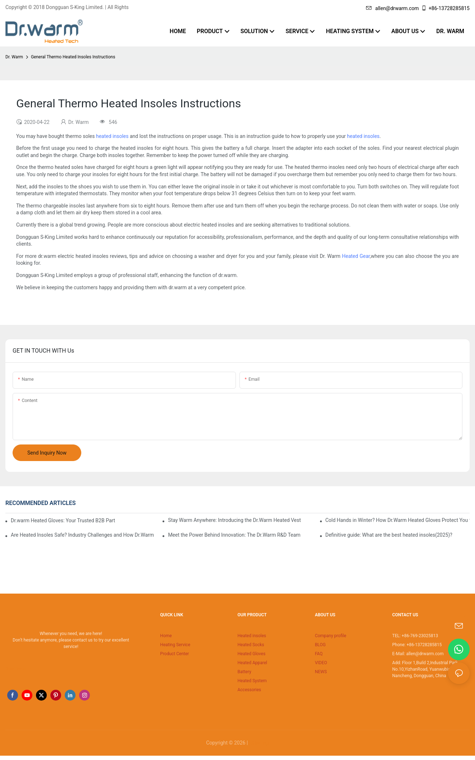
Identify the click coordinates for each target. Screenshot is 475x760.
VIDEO (321, 662)
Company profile (330, 635)
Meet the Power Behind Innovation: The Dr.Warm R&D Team (234, 535)
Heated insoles (251, 635)
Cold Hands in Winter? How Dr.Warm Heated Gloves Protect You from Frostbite (397, 520)
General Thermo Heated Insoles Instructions (73, 56)
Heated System (251, 680)
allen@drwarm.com (392, 8)
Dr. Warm (14, 56)
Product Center (174, 653)
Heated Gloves (251, 653)
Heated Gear (356, 256)
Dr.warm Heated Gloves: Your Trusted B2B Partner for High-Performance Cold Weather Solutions (63, 520)
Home (166, 635)
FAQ (319, 653)
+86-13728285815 (445, 8)
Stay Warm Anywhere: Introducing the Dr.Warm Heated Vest (234, 520)
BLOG (320, 644)
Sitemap (259, 743)
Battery (244, 671)
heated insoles (112, 136)
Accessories (249, 689)
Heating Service (175, 644)
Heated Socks (250, 644)
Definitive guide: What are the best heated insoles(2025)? (388, 535)
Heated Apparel (252, 662)
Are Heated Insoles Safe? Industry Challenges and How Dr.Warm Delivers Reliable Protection (83, 535)
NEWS (321, 671)
